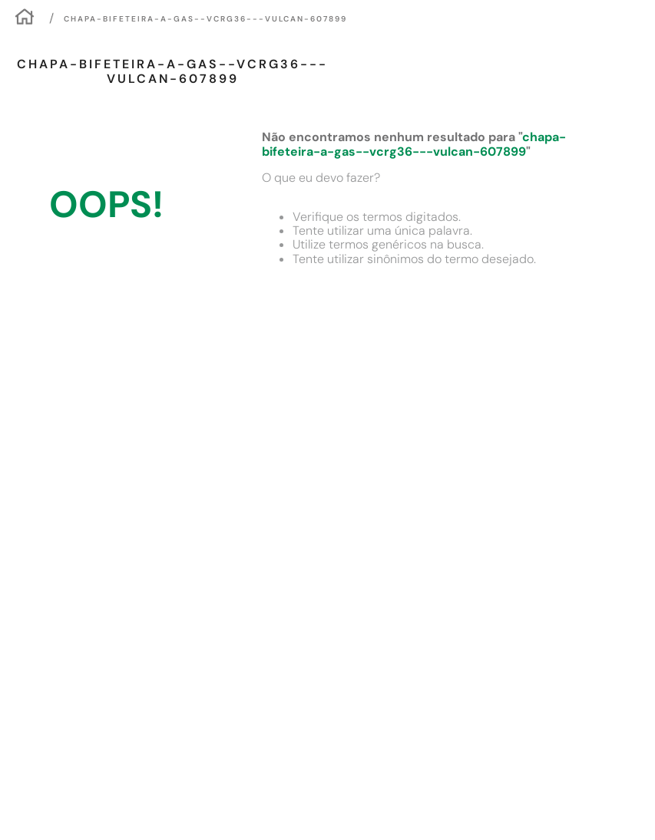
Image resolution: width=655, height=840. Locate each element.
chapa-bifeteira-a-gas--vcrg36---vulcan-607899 (205, 19)
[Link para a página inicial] (25, 18)
